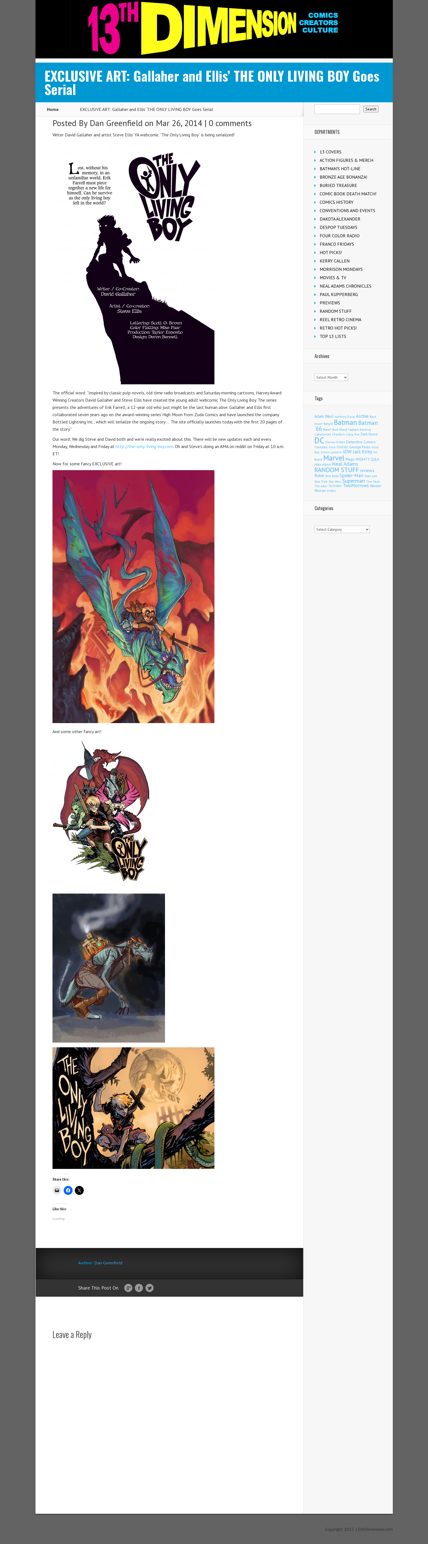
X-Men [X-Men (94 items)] (331, 491)
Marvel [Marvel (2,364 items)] (334, 458)
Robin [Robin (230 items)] (319, 475)
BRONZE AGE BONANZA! (343, 177)
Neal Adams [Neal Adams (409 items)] (345, 464)
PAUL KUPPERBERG (339, 294)
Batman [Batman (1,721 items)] (345, 422)
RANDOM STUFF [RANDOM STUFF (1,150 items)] (336, 470)
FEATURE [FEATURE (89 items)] (342, 447)
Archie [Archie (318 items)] (362, 416)
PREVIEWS (330, 303)
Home (53, 109)
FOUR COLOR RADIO (340, 235)
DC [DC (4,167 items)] (319, 440)
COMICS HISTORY (336, 202)
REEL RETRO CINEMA (340, 319)
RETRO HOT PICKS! (338, 328)
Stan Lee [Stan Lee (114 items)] (370, 476)
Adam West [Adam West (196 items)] (324, 416)
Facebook (139, 1288)
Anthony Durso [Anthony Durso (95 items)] (345, 417)
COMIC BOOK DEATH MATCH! (348, 193)
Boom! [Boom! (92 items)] (327, 430)
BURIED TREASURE (338, 185)
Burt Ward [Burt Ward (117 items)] (339, 429)
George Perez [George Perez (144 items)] (359, 447)
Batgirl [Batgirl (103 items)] (328, 423)
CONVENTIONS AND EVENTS (347, 210)
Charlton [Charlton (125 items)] (338, 434)
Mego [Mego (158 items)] (350, 459)
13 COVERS (330, 152)
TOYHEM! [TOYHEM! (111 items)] (335, 486)
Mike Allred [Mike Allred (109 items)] (322, 464)
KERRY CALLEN (335, 261)
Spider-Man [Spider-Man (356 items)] (351, 475)
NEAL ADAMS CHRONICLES (345, 286)
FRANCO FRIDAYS (337, 244)
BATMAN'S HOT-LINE (340, 168)
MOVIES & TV (333, 277)
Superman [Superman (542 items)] (353, 480)
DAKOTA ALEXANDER (340, 219)
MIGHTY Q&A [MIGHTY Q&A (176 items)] (367, 459)
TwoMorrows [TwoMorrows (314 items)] (356, 485)
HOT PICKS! (331, 252)
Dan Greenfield (116, 122)
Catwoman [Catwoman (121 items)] (322, 434)
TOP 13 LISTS (333, 336)
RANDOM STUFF (336, 311)
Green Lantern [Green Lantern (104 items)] (331, 452)
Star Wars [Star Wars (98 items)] (335, 482)
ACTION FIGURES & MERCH (346, 160)
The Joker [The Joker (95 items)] (320, 486)
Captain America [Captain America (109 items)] (359, 429)
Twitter (149, 1288)
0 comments (230, 122)
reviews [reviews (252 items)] (367, 470)
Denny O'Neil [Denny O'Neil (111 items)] (335, 442)
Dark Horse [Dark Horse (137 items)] (369, 434)
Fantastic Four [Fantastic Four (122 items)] (325, 447)
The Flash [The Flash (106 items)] (373, 481)
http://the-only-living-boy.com (144, 446)
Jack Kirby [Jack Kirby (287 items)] (362, 452)
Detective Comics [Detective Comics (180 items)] (361, 441)
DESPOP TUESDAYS (338, 227)
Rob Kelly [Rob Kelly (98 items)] (332, 476)
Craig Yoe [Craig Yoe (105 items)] (353, 434)
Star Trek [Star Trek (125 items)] (320, 481)
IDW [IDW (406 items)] (347, 451)
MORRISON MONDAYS (341, 269)
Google (128, 1288)
